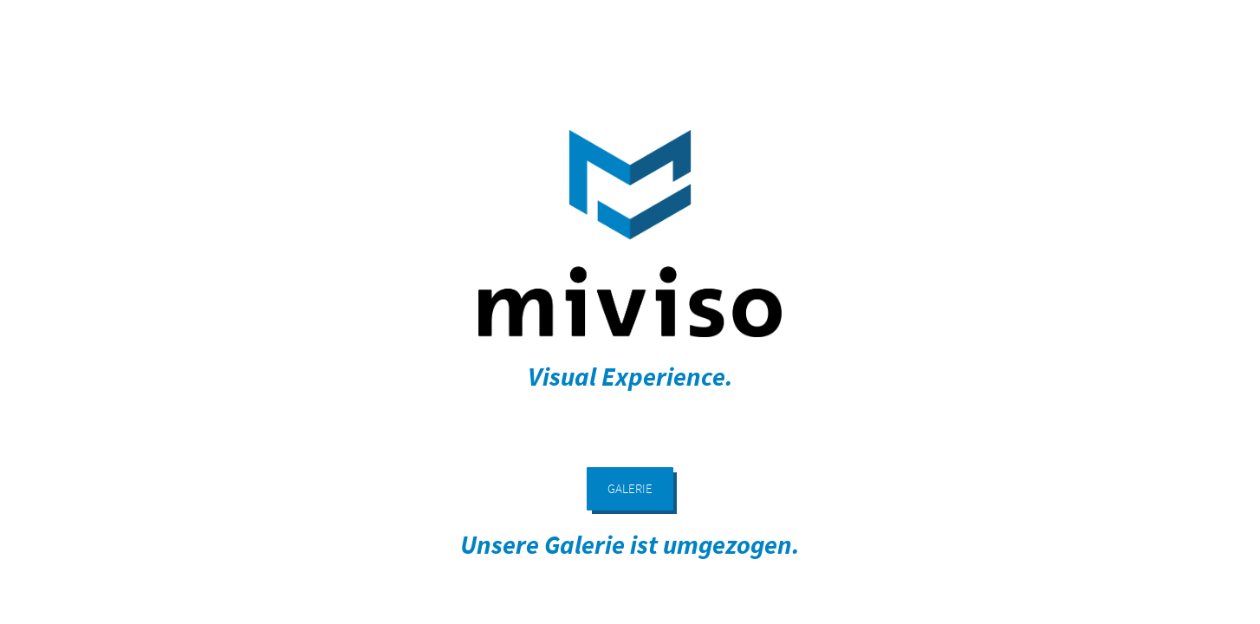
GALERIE (630, 488)
